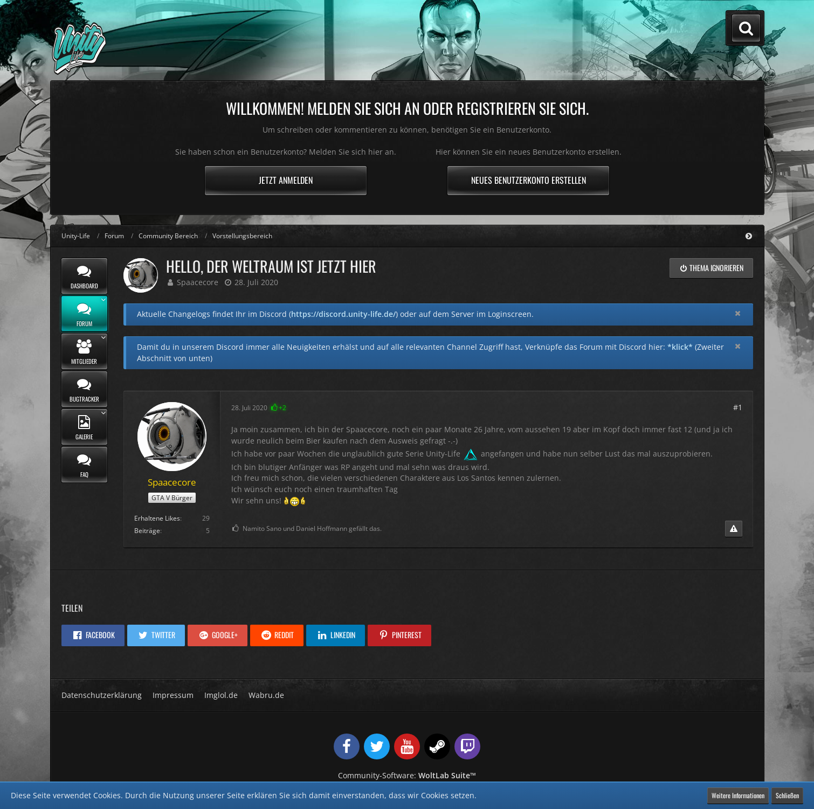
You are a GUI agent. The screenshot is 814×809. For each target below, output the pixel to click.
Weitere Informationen (738, 795)
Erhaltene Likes (157, 518)
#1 (737, 407)
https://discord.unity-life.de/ (343, 314)
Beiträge (147, 530)
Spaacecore (197, 282)
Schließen (787, 795)
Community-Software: (407, 775)
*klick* (680, 347)
